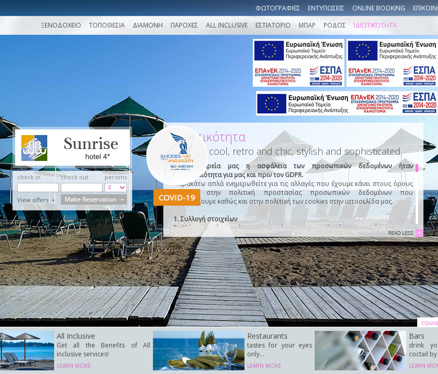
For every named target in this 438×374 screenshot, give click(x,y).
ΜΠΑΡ (307, 25)
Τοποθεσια (107, 25)
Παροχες (184, 25)
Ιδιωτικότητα (375, 25)
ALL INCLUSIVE (227, 25)
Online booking (378, 8)
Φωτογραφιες (277, 8)
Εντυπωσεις (326, 8)
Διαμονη (148, 25)
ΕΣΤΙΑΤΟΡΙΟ (273, 25)
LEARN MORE (74, 365)
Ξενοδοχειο (61, 25)
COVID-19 (177, 197)
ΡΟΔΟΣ (335, 25)
